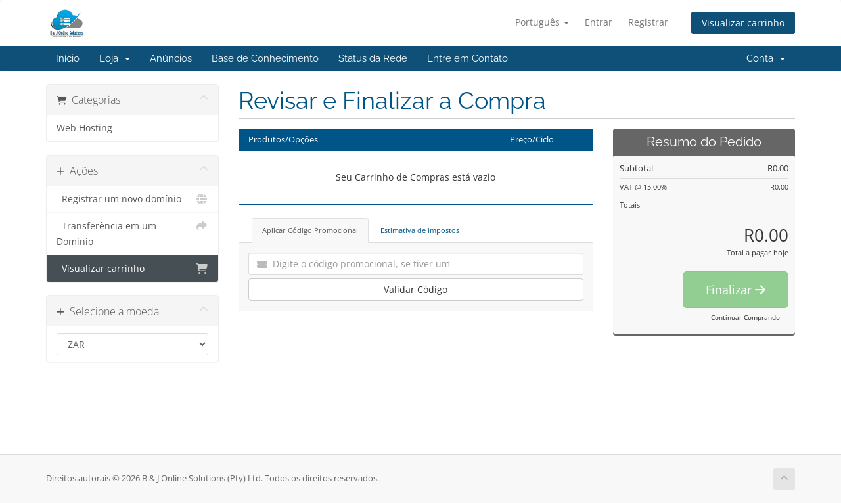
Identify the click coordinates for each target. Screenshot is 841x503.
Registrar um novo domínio (132, 199)
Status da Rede (372, 58)
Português (542, 22)
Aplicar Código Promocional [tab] (310, 230)
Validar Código (415, 289)
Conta (765, 58)
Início (68, 58)
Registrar (648, 22)
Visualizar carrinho (743, 22)
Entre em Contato (467, 58)
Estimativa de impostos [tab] (419, 230)
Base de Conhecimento (265, 58)
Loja (114, 58)
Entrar (598, 22)
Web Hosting (84, 128)
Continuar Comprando (745, 317)
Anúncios (171, 58)
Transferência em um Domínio (132, 233)
